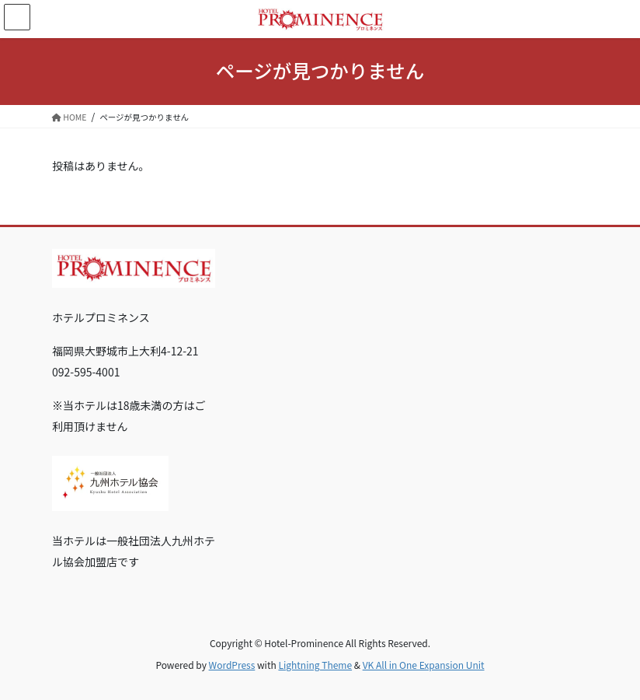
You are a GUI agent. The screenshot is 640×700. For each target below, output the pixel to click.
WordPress (232, 664)
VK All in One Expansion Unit (424, 664)
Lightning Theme (315, 664)
